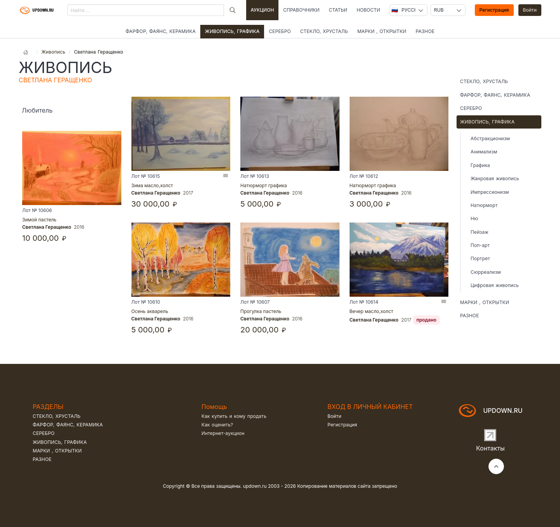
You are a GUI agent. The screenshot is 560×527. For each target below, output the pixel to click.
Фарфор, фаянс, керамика (161, 31)
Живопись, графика (232, 31)
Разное (425, 31)
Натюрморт (484, 205)
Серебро (279, 31)
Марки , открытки (381, 31)
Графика (480, 165)
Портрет (480, 258)
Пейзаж (479, 232)
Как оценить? (217, 425)
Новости (368, 10)
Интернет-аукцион (223, 433)
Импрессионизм (490, 192)
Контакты (490, 448)
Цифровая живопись (495, 285)
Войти (530, 10)
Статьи (338, 10)
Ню (474, 218)
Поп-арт (480, 245)
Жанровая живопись (495, 178)
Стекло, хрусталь (324, 31)
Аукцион (262, 10)
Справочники (301, 10)
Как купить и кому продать (233, 416)
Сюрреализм (486, 272)
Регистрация (494, 10)
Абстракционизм (490, 138)
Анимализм (484, 152)
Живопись (53, 52)
